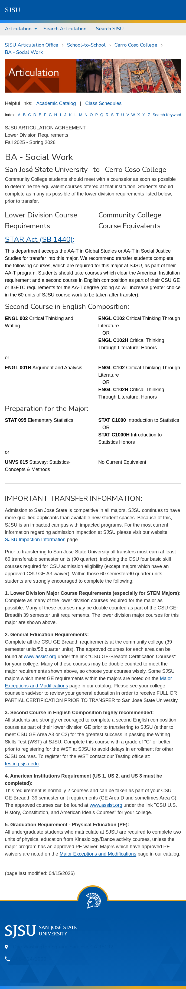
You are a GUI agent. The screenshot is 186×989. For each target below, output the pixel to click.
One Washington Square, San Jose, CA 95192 (63, 947)
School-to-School (86, 45)
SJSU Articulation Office (31, 45)
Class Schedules (103, 103)
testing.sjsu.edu (22, 763)
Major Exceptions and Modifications (98, 854)
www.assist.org (40, 656)
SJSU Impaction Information (35, 539)
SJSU (13, 10)
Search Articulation (65, 28)
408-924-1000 (30, 959)
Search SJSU (110, 28)
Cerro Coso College (136, 45)
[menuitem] (19, 29)
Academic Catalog (56, 103)
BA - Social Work (24, 52)
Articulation (18, 28)
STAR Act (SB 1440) (39, 239)
